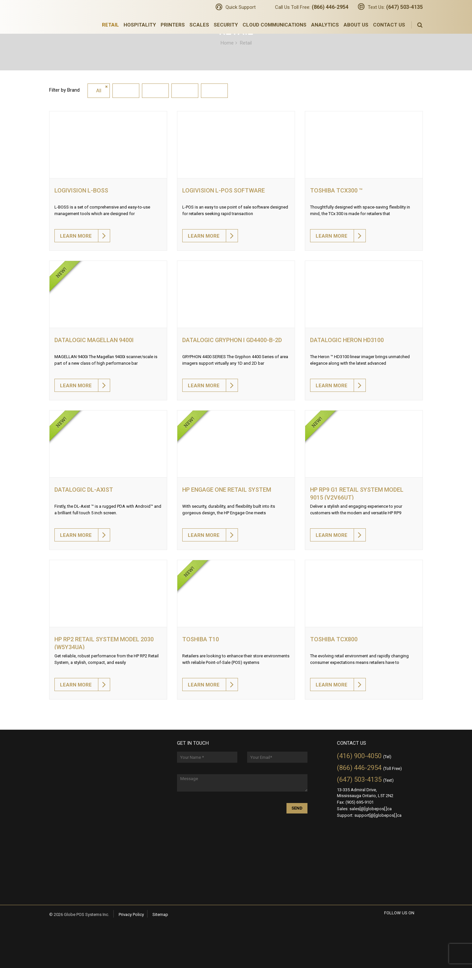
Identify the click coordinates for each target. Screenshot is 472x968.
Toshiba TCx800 (334, 639)
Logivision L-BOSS (81, 190)
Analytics (325, 25)
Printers (173, 25)
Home (227, 43)
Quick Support (241, 7)
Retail (110, 25)
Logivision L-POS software (223, 190)
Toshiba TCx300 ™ (336, 190)
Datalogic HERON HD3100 (347, 340)
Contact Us (389, 25)
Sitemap (160, 914)
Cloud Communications (274, 25)
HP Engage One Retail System (226, 489)
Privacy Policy (131, 914)
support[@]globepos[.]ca (378, 815)
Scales (199, 25)
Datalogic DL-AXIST (83, 489)
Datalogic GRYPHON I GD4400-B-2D (232, 340)
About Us (356, 25)
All (98, 91)
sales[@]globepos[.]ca (370, 808)
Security (226, 25)
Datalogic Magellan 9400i (94, 340)
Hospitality (140, 25)
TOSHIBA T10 (200, 639)
